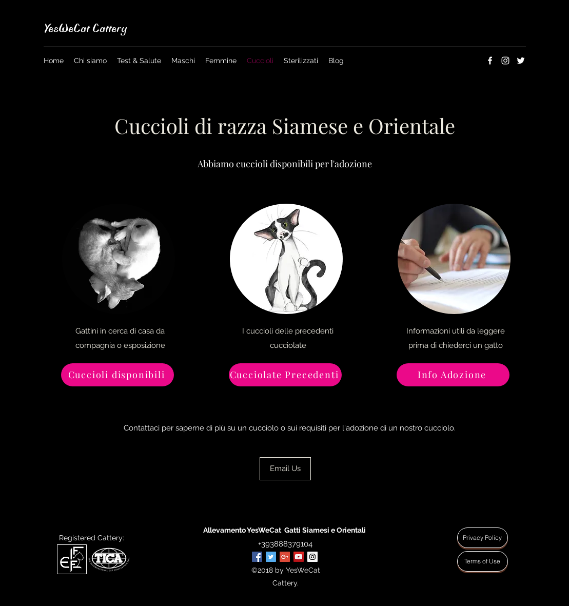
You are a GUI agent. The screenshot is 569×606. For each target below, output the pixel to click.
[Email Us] (285, 468)
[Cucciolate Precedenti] (285, 374)
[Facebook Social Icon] (257, 557)
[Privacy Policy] (482, 537)
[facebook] (490, 60)
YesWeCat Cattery (85, 28)
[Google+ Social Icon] (285, 557)
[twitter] (521, 60)
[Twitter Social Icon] (271, 557)
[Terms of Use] (482, 561)
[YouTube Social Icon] (298, 557)
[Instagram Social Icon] (312, 557)
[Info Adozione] (453, 374)
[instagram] (505, 60)
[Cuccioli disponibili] (117, 374)
